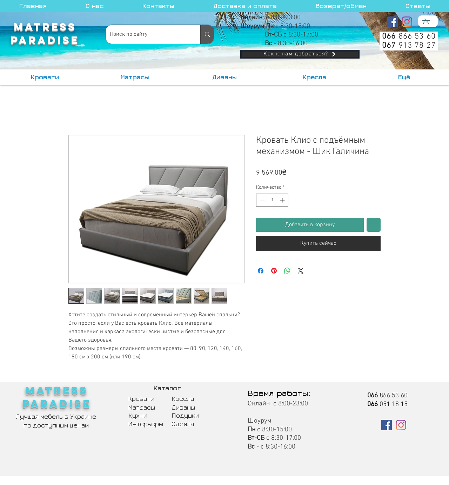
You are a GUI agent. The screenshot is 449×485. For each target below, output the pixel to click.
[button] (428, 21)
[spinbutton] (272, 200)
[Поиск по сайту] (148, 34)
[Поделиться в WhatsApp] (287, 271)
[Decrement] (261, 200)
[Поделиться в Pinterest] (274, 271)
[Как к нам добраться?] (300, 54)
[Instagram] (407, 21)
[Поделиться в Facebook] (260, 271)
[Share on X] (300, 271)
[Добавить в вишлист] (374, 225)
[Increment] (283, 200)
